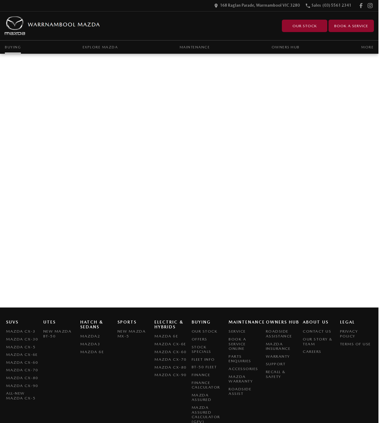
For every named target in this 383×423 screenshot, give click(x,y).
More (367, 47)
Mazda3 (90, 344)
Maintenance (195, 47)
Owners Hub (286, 47)
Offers (199, 339)
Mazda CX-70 (22, 370)
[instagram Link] (370, 5)
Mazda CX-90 (22, 385)
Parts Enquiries (240, 358)
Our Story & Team (318, 341)
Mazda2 (90, 336)
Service (237, 331)
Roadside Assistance (279, 333)
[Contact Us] (257, 5)
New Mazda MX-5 (131, 333)
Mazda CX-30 (22, 339)
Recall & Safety (276, 374)
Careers (312, 351)
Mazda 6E (92, 352)
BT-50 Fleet (204, 367)
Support (276, 364)
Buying (13, 47)
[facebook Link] (361, 5)
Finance (201, 375)
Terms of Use (355, 344)
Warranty (278, 356)
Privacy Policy (349, 333)
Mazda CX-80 (22, 378)
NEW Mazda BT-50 (57, 333)
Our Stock (304, 26)
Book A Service (351, 26)
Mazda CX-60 (22, 362)
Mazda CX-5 (20, 347)
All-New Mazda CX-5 (20, 395)
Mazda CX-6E (22, 354)
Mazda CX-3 (20, 331)
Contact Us (317, 331)
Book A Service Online (237, 344)
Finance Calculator (206, 385)
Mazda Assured (202, 397)
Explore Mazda (100, 47)
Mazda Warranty (241, 379)
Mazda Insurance (278, 346)
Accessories (243, 368)
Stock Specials (201, 349)
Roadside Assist (240, 391)
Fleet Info (203, 359)
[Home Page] (52, 26)
